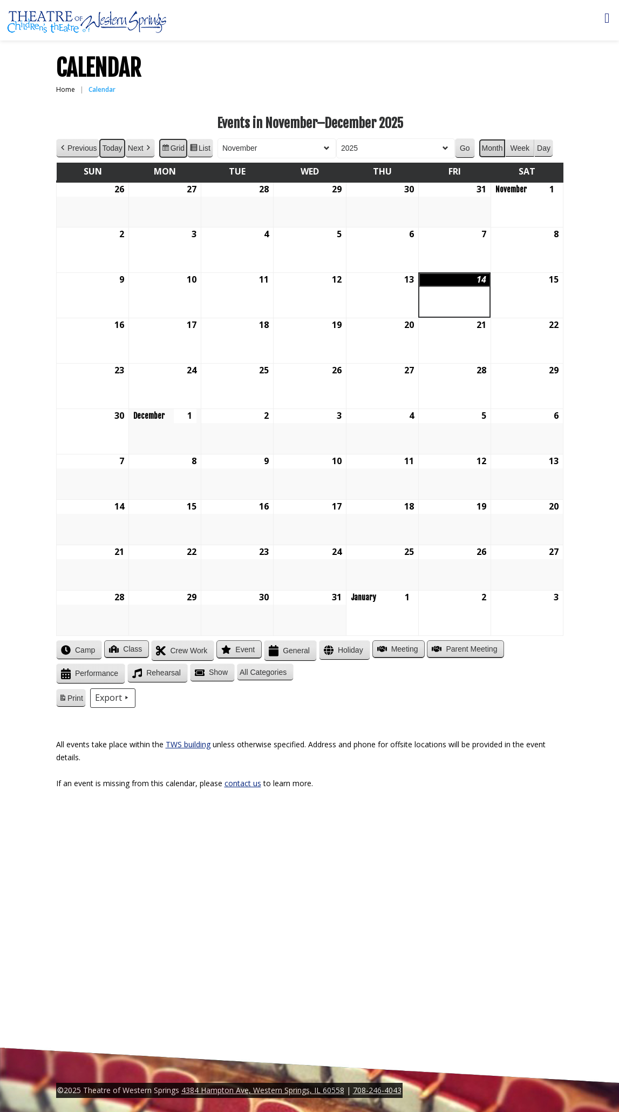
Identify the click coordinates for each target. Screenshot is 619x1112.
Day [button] (543, 148)
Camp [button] (77, 650)
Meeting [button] (396, 649)
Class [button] (124, 649)
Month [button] (491, 148)
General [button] (288, 651)
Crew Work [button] (180, 651)
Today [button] (112, 148)
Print (70, 700)
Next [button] (139, 148)
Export (112, 698)
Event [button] (237, 649)
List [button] (199, 150)
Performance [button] (88, 674)
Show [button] (209, 672)
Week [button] (519, 148)
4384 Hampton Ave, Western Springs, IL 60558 (262, 1090)
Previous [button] (78, 148)
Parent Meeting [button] (463, 649)
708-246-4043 (377, 1090)
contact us (243, 783)
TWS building (188, 744)
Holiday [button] (342, 650)
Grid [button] (172, 150)
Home (65, 89)
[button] (265, 672)
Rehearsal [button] (155, 673)
